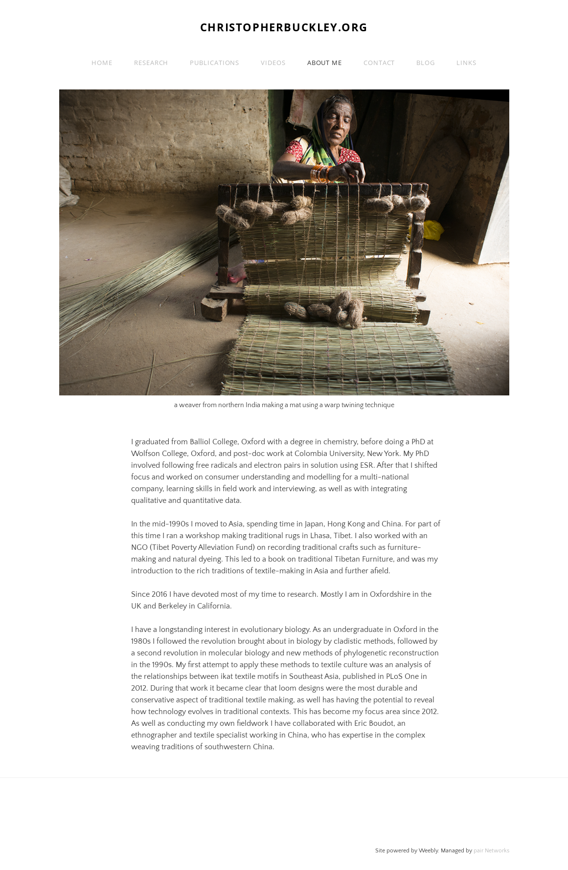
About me (324, 62)
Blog (425, 62)
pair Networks (491, 851)
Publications (214, 62)
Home (102, 62)
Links (466, 62)
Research (151, 62)
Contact (379, 62)
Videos (273, 62)
